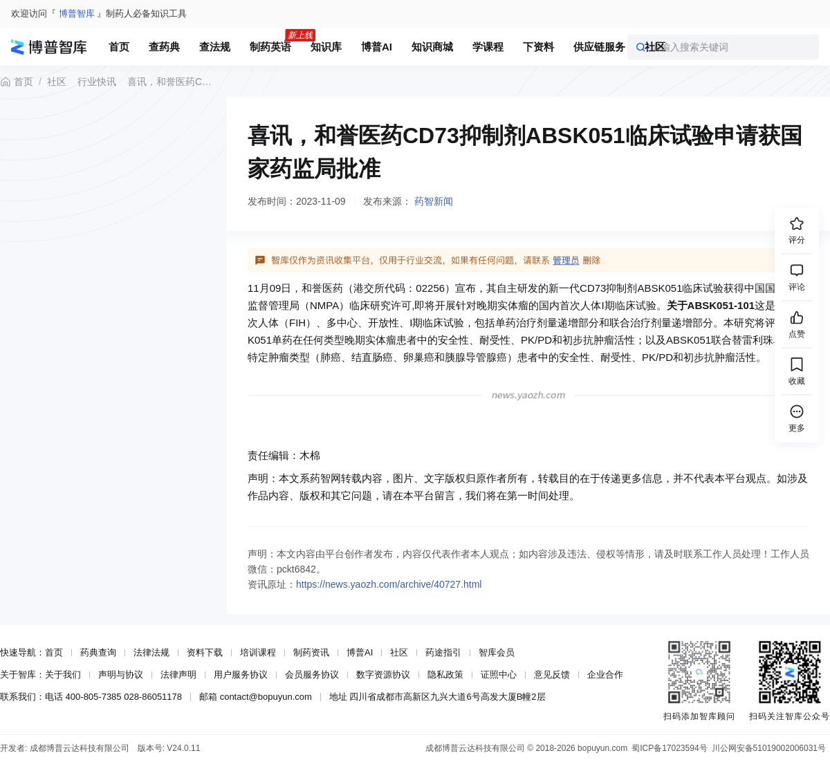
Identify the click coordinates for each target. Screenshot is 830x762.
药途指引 (443, 652)
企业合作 (605, 674)
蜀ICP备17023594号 (669, 748)
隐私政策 (445, 674)
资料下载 (205, 652)
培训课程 (258, 652)
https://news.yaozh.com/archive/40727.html (388, 584)
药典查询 (98, 652)
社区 (56, 81)
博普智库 (77, 13)
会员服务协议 (312, 674)
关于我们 (63, 674)
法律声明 (178, 674)
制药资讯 (311, 652)
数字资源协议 (383, 674)
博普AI (360, 652)
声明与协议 (120, 674)
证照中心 (499, 674)
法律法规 (151, 652)
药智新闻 (433, 201)
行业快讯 (96, 81)
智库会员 (497, 652)
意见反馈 (552, 674)
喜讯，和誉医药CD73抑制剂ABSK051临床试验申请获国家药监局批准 (170, 81)
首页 (16, 82)
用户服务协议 (241, 674)
